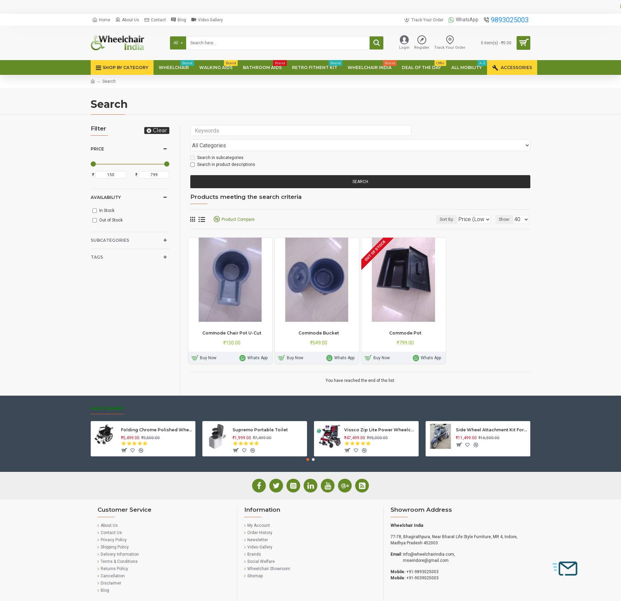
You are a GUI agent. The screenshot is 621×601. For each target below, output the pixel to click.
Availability (106, 197)
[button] (307, 446)
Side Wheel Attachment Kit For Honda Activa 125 (492, 416)
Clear (160, 130)
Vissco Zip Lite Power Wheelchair (380, 416)
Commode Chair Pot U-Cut (231, 319)
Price (97, 148)
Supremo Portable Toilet (260, 416)
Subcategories (110, 240)
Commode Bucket (318, 319)
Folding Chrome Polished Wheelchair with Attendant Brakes (157, 416)
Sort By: (441, 206)
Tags (97, 257)
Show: (506, 206)
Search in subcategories (217, 144)
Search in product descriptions (222, 151)
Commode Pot (405, 319)
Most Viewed (107, 395)
